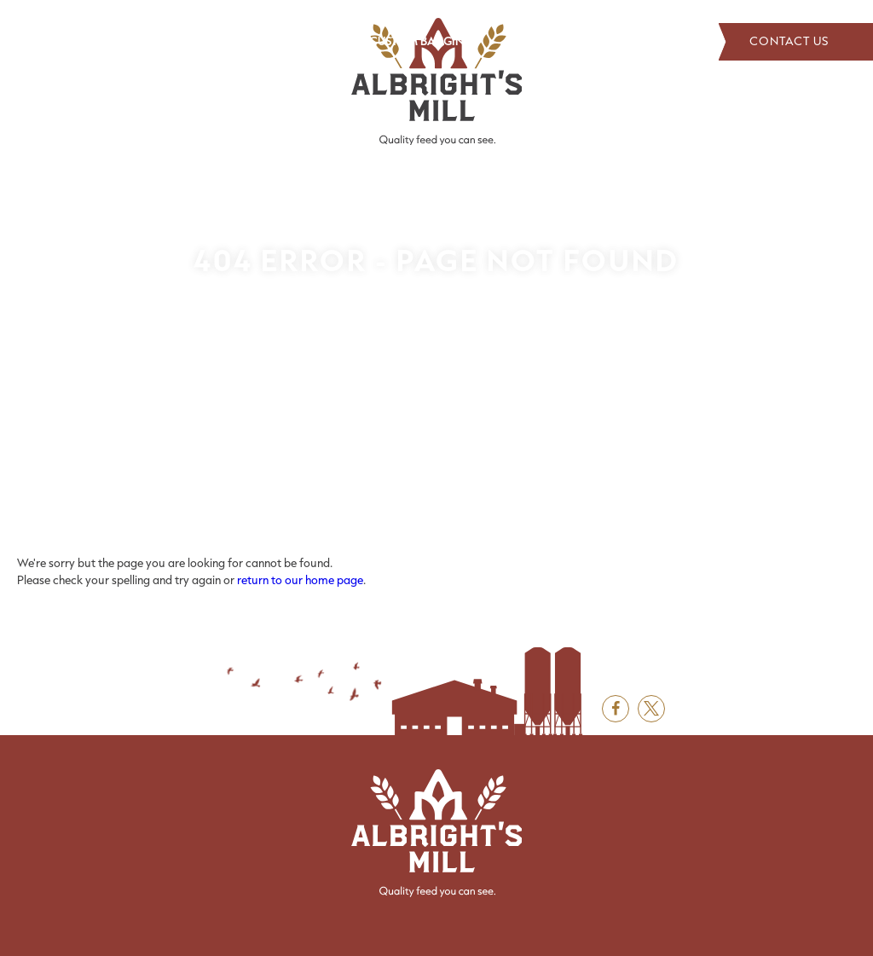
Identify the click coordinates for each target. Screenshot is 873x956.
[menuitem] (63, 41)
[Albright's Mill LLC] (436, 82)
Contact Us (796, 42)
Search (685, 41)
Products (226, 41)
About (63, 41)
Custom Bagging (420, 41)
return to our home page (300, 580)
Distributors (139, 41)
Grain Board (313, 41)
